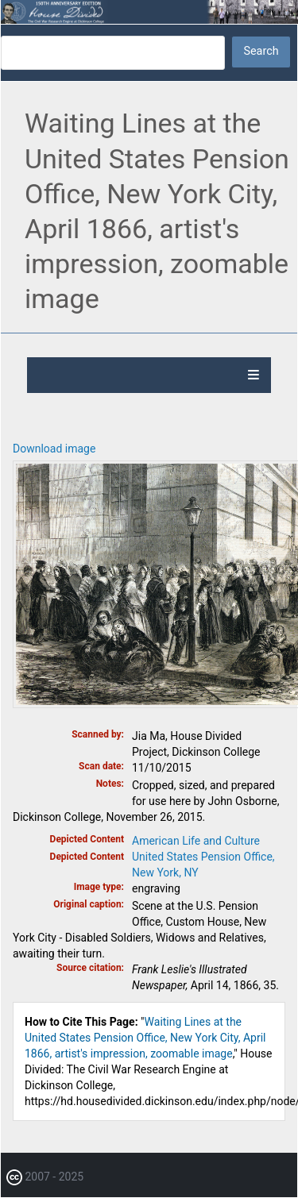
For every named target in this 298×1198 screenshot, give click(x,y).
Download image (54, 448)
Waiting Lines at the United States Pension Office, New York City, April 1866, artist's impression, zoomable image (145, 1037)
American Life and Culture (196, 840)
